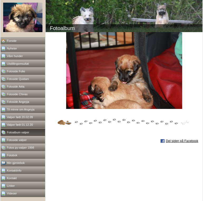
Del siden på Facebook (182, 141)
